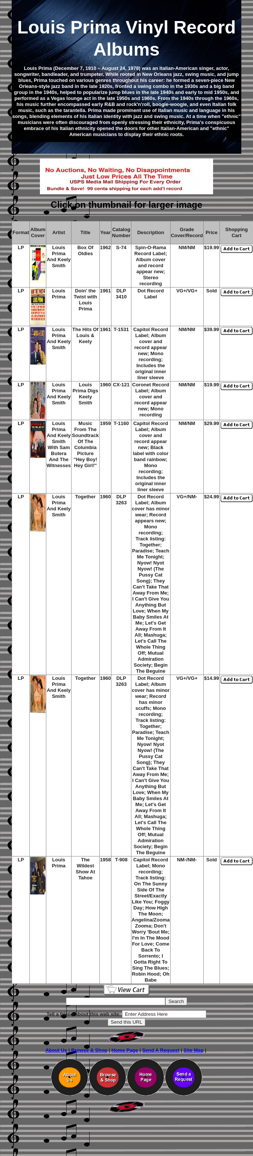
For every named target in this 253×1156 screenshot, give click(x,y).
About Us (56, 1050)
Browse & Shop (89, 1050)
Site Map (193, 1050)
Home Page (124, 1050)
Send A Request (161, 1050)
